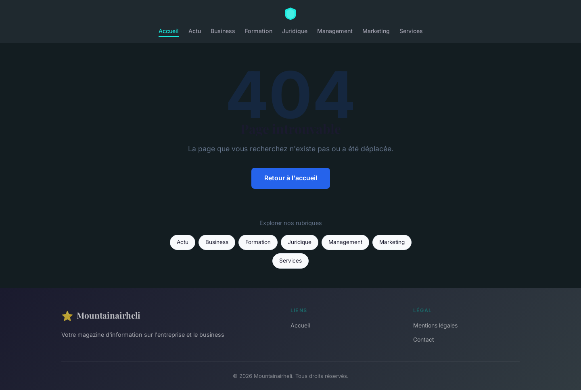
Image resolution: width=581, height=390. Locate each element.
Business (223, 30)
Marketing (376, 30)
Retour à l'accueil (290, 178)
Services (411, 30)
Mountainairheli (100, 315)
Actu (194, 30)
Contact (423, 339)
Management (335, 30)
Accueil (169, 30)
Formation (258, 30)
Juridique (294, 30)
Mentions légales (435, 325)
